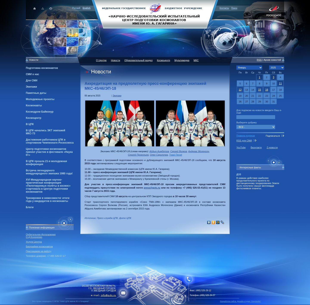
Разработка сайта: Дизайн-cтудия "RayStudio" (240, 301)
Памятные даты (36, 92)
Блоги (30, 207)
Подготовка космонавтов (42, 68)
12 (240, 89)
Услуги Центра (34, 241)
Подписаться (273, 136)
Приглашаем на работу (38, 251)
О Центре (101, 60)
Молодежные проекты (40, 99)
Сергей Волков (178, 151)
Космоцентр (33, 117)
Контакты (224, 8)
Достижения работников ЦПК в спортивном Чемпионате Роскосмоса (50, 141)
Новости (115, 60)
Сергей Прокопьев (138, 154)
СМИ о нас (32, 74)
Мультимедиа (181, 60)
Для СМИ (31, 80)
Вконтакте (256, 147)
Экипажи (31, 86)
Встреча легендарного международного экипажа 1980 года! (49, 172)
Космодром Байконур (39, 111)
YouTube (241, 147)
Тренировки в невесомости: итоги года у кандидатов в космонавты (47, 200)
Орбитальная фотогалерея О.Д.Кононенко (41, 235)
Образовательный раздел (138, 60)
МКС (196, 60)
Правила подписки (245, 136)
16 (266, 89)
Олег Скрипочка (159, 154)
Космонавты (34, 105)
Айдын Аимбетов (159, 151)
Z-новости (272, 147)
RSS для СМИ (244, 140)
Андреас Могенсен (198, 151)
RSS (259, 60)
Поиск (234, 8)
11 (280, 83)
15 (259, 89)
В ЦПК (30, 124)
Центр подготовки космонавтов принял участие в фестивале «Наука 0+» (49, 151)
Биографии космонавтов (39, 246)
